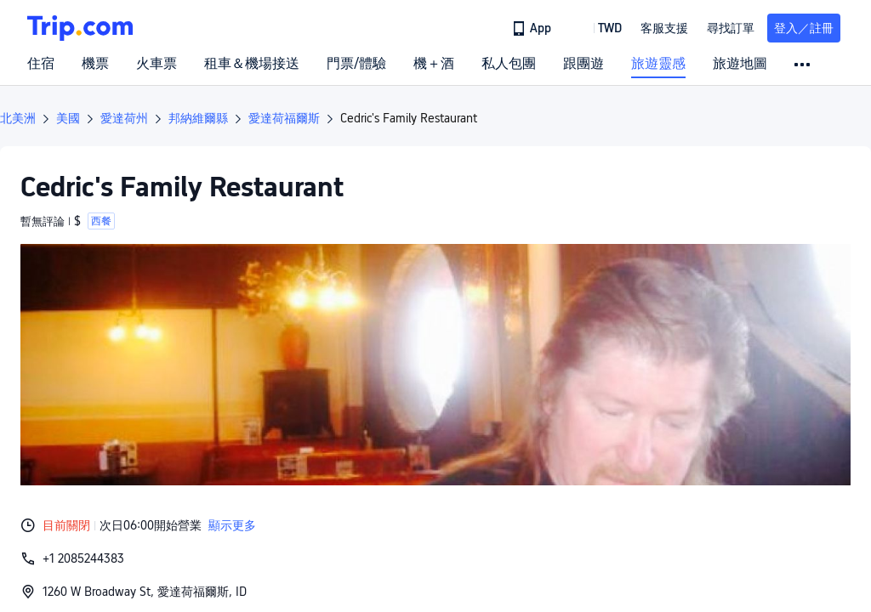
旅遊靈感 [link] (658, 63)
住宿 (40, 63)
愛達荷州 (124, 118)
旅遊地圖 (740, 63)
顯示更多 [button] (232, 525)
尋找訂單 (730, 28)
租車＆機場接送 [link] (251, 63)
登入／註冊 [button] (804, 28)
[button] (597, 28)
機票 (95, 63)
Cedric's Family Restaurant (408, 118)
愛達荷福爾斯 (284, 118)
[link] (533, 28)
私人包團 (508, 63)
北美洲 (18, 118)
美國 (68, 118)
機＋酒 (433, 63)
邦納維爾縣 (198, 118)
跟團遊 (583, 63)
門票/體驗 (356, 63)
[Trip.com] (80, 28)
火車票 (156, 63)
